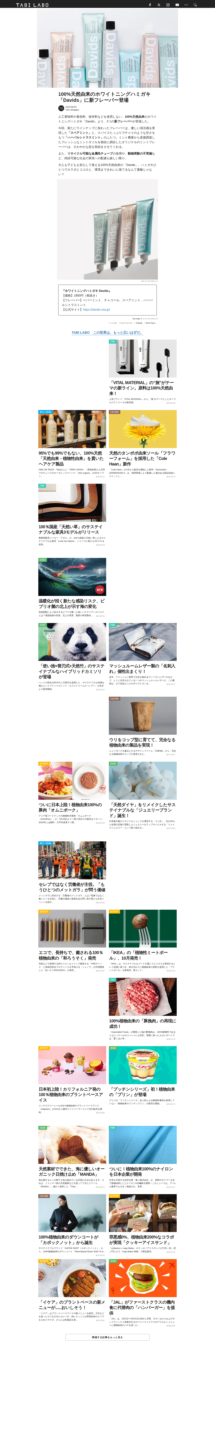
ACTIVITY (44, 765)
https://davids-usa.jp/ (96, 310)
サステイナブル (126, 324)
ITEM (112, 343)
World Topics (150, 324)
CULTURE (114, 413)
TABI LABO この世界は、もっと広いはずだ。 (107, 334)
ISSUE (43, 561)
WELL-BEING (45, 413)
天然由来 (139, 324)
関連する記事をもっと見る (107, 1338)
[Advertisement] (107, 1403)
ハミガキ (113, 324)
